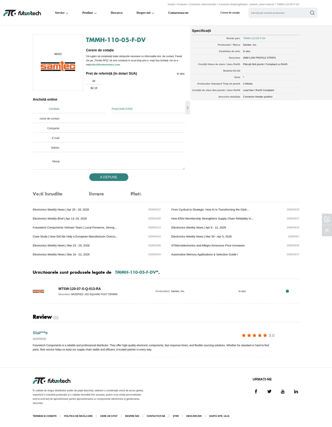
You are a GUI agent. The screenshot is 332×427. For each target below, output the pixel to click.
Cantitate (54, 108)
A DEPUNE (108, 177)
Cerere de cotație (231, 12)
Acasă (171, 4)
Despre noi (145, 12)
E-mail (55, 138)
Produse (182, 4)
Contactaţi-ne (156, 416)
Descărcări (194, 416)
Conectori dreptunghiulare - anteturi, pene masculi (246, 4)
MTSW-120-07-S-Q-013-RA (79, 289)
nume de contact (49, 118)
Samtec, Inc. (250, 44)
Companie (53, 128)
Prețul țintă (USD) (122, 108)
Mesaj (55, 161)
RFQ (287, 291)
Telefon (55, 147)
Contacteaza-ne (180, 12)
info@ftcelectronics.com (105, 64)
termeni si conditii (45, 416)
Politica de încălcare (78, 416)
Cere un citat (108, 416)
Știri (176, 416)
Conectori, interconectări (202, 4)
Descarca (117, 12)
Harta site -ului (219, 416)
